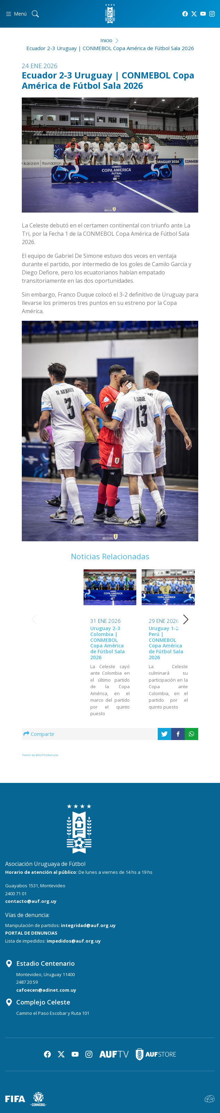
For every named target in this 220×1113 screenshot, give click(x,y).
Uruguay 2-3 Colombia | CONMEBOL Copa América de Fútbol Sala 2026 (49, 643)
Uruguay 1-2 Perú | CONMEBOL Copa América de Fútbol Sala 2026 (107, 643)
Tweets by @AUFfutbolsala (40, 755)
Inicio (106, 40)
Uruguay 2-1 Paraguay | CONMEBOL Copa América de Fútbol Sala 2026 (166, 643)
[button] (186, 619)
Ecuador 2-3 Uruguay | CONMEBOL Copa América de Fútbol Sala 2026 (110, 48)
